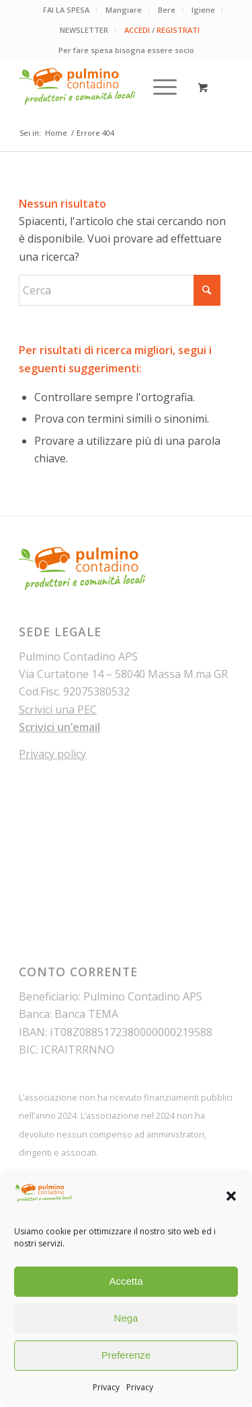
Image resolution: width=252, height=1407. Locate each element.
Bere (166, 10)
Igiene (203, 10)
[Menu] (158, 87)
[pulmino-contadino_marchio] (104, 87)
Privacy (106, 1387)
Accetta (125, 1281)
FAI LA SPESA (66, 10)
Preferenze (126, 1355)
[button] (231, 1196)
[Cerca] (119, 290)
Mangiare (124, 10)
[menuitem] (66, 10)
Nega (126, 1318)
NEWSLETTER (84, 30)
